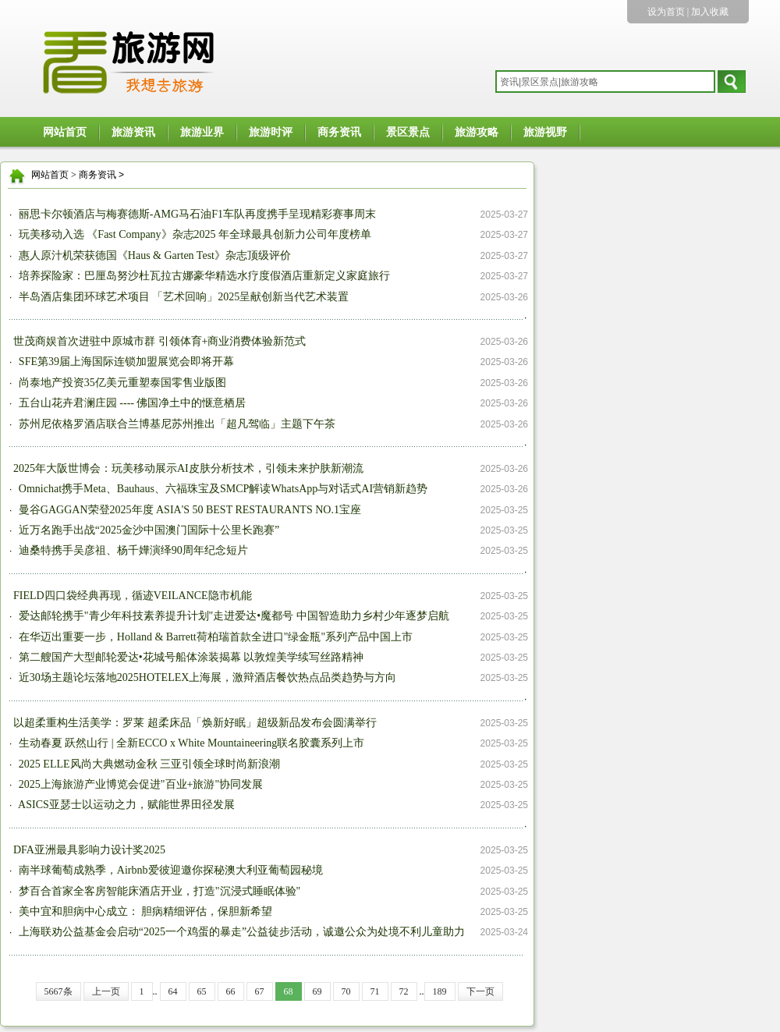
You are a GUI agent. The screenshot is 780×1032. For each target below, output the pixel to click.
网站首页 (65, 132)
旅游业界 (202, 132)
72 (404, 991)
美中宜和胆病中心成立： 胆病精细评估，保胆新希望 (144, 911)
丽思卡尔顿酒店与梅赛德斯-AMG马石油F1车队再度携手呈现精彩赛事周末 (196, 214)
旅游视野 (545, 132)
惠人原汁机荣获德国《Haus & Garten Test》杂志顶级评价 (153, 255)
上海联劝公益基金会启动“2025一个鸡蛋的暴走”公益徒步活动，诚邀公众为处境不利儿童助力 (240, 932)
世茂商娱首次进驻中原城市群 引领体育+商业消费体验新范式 (159, 341)
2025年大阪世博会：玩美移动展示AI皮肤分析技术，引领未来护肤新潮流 (188, 468)
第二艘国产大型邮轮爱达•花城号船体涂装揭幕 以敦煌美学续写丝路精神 (189, 657)
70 (346, 991)
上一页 (106, 991)
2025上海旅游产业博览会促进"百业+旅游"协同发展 (139, 784)
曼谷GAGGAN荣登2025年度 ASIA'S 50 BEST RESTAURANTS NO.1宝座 (188, 510)
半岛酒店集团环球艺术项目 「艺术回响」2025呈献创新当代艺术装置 (182, 297)
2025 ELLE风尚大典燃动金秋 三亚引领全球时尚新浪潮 (148, 764)
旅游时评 (270, 132)
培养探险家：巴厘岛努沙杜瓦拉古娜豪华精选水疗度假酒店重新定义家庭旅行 (203, 276)
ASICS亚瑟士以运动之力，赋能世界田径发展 (125, 804)
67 (259, 991)
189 (440, 991)
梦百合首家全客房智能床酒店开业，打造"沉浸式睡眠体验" (158, 891)
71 (375, 991)
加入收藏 (710, 11)
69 (317, 991)
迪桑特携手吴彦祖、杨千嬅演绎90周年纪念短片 (132, 550)
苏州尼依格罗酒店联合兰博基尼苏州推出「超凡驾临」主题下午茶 (175, 424)
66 (231, 991)
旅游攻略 (476, 132)
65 (202, 991)
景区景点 (408, 132)
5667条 (58, 991)
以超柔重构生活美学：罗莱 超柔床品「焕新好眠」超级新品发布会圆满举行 (195, 723)
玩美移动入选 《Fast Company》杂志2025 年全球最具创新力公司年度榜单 (193, 234)
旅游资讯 (133, 132)
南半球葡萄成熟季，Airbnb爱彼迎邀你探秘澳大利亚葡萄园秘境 (169, 870)
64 (173, 991)
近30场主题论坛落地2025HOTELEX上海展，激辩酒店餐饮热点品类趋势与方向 (206, 677)
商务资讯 (339, 132)
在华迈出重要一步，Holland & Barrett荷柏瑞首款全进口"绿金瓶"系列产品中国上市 (214, 637)
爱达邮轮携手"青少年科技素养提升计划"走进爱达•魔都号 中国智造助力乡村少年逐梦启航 (232, 616)
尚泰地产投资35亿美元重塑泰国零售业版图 (121, 382)
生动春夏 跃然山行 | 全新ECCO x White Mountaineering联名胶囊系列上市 (190, 743)
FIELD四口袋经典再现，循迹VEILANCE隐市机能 (132, 595)
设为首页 (666, 11)
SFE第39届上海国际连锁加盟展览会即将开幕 (125, 361)
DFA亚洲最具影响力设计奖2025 (89, 850)
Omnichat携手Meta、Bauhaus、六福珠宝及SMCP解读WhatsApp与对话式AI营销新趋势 (221, 489)
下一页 (480, 991)
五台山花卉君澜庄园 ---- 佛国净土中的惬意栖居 (131, 403)
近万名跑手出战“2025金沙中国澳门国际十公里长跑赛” (147, 530)
